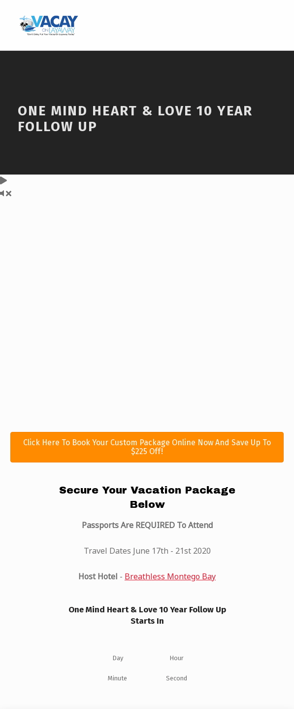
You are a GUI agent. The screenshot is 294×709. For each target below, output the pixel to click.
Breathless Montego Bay (170, 576)
